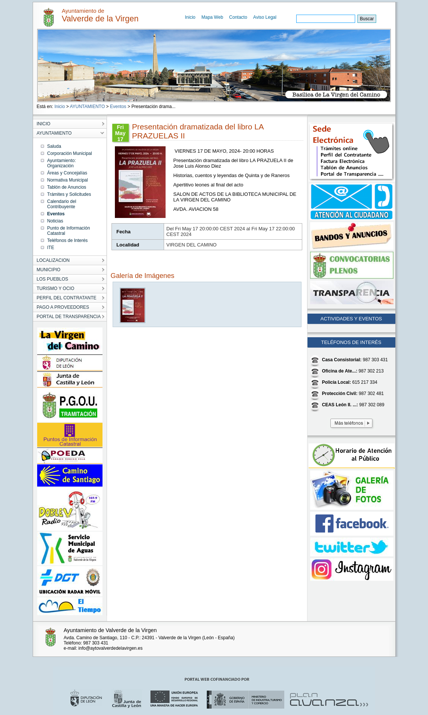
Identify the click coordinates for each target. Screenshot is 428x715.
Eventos (118, 106)
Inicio (190, 17)
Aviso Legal (264, 17)
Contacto (238, 17)
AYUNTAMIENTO (87, 106)
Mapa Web (212, 17)
